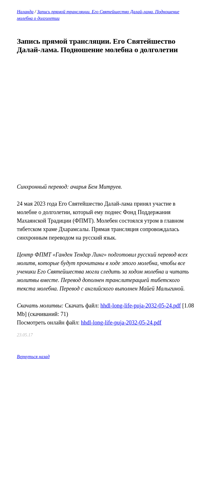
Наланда (25, 11)
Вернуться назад (33, 356)
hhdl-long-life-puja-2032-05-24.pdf (140, 305)
